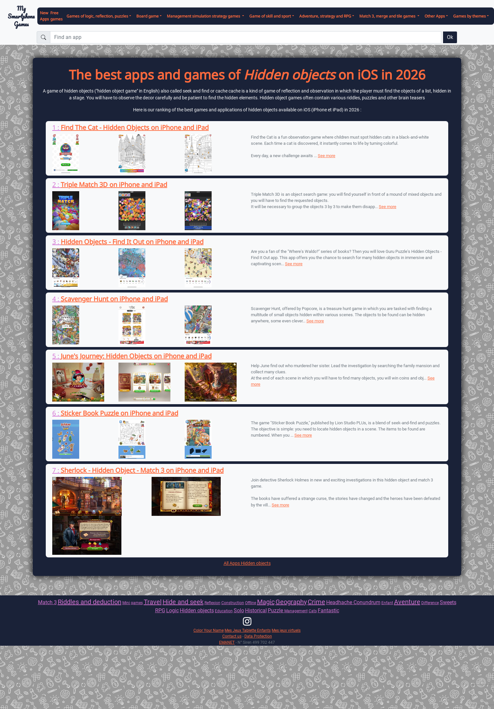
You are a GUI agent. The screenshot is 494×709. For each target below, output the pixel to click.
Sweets (448, 602)
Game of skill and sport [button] (270, 16)
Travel (153, 602)
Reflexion (212, 602)
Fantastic (328, 610)
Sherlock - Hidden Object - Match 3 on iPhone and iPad (142, 470)
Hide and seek (183, 602)
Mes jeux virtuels (286, 630)
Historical (256, 610)
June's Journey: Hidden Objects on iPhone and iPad (136, 356)
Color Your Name (208, 630)
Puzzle (276, 610)
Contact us (231, 636)
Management (296, 610)
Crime (316, 602)
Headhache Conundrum (353, 602)
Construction (232, 602)
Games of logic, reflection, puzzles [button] (97, 16)
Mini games (132, 602)
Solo (239, 610)
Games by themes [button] (469, 16)
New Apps (44, 16)
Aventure (407, 602)
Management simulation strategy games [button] (204, 16)
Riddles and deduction (89, 602)
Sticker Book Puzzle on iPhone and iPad (119, 413)
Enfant (387, 602)
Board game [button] (147, 16)
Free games (56, 16)
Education (224, 610)
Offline (250, 602)
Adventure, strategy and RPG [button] (325, 16)
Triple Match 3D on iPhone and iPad (114, 184)
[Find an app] (245, 37)
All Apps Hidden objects (247, 563)
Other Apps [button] (435, 16)
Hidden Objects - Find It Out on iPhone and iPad (132, 241)
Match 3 (47, 602)
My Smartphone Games (21, 16)
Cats (313, 610)
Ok (450, 37)
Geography (291, 602)
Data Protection (258, 636)
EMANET (227, 642)
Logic (172, 610)
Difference (430, 602)
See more (326, 155)
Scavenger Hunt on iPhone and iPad (114, 298)
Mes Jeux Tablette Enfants (248, 630)
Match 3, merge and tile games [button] (387, 16)
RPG (160, 610)
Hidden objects (197, 610)
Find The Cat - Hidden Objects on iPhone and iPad (135, 127)
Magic (266, 602)
